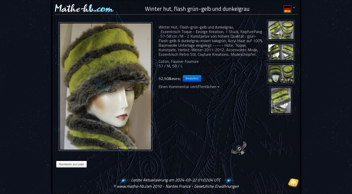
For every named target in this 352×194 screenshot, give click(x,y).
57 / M (164, 66)
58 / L (177, 66)
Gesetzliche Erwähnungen (216, 186)
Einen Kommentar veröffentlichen (189, 87)
